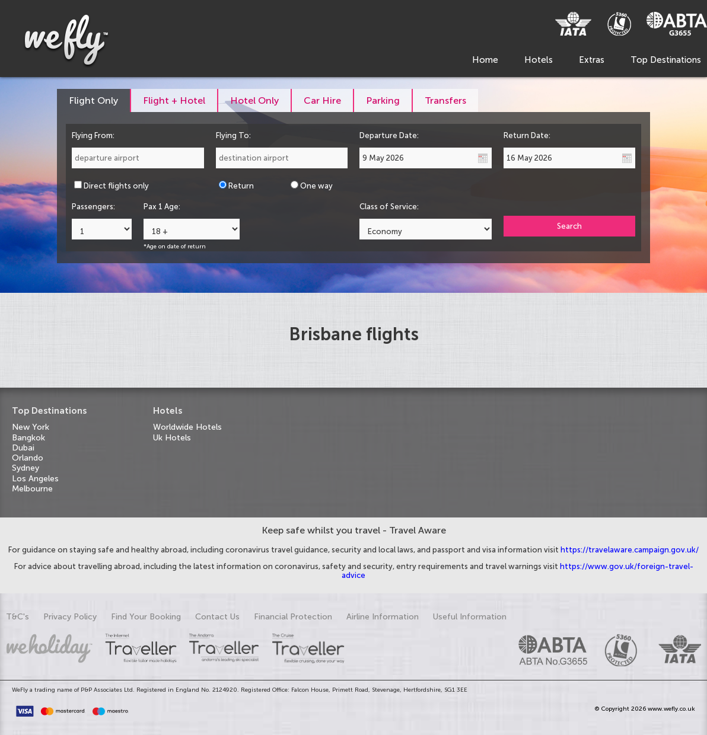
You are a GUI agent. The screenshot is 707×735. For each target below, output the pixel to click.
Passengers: (93, 206)
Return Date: (527, 135)
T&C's (17, 617)
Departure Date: (389, 135)
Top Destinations (665, 60)
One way (316, 185)
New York (30, 427)
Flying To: (233, 135)
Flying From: (93, 135)
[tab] (94, 100)
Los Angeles (35, 479)
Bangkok (28, 438)
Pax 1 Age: (162, 206)
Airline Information (382, 617)
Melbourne (32, 489)
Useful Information (470, 617)
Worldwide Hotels (187, 427)
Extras (591, 60)
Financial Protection (293, 617)
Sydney (25, 468)
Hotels (538, 60)
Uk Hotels (172, 438)
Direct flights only (116, 185)
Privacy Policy (70, 617)
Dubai (23, 448)
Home (485, 60)
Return (241, 185)
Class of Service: (389, 206)
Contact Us (217, 617)
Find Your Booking (146, 617)
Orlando (27, 458)
